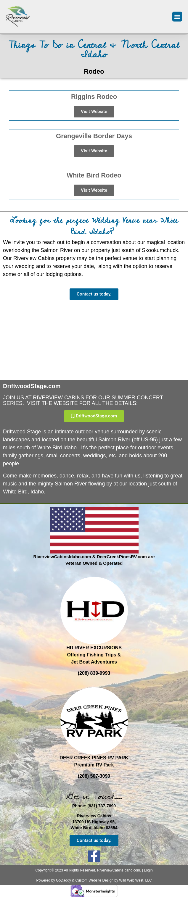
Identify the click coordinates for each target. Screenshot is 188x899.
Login (148, 870)
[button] (177, 14)
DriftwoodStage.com (31, 386)
